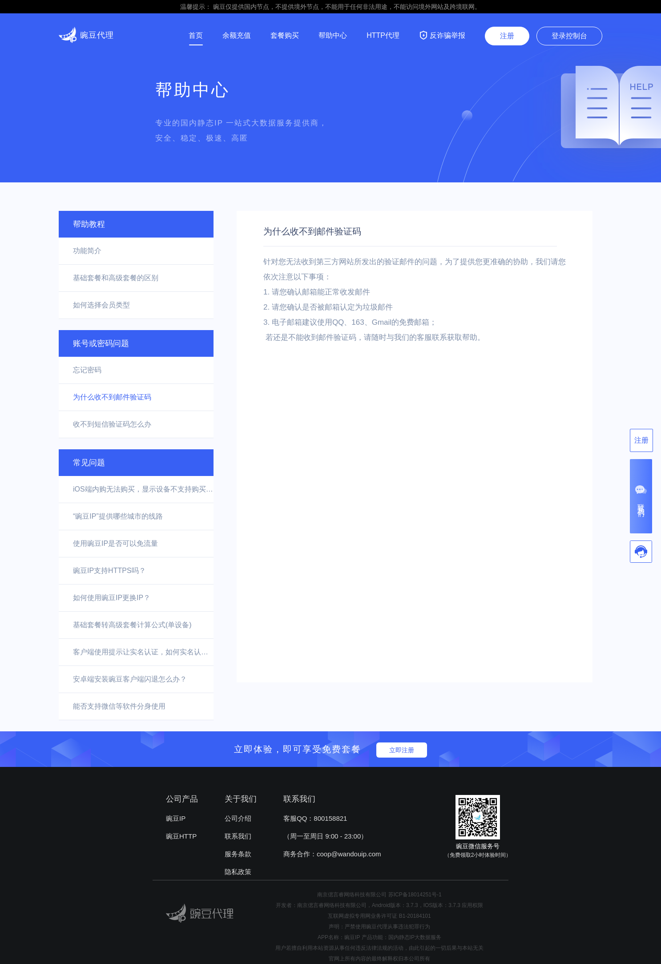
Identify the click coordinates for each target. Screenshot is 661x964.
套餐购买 (284, 35)
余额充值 (236, 35)
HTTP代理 (383, 35)
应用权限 (472, 905)
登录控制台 (569, 36)
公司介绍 (238, 818)
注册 (507, 36)
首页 (196, 35)
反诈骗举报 (442, 35)
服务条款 (238, 854)
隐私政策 (238, 871)
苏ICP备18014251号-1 (415, 894)
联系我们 (238, 836)
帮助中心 (332, 35)
